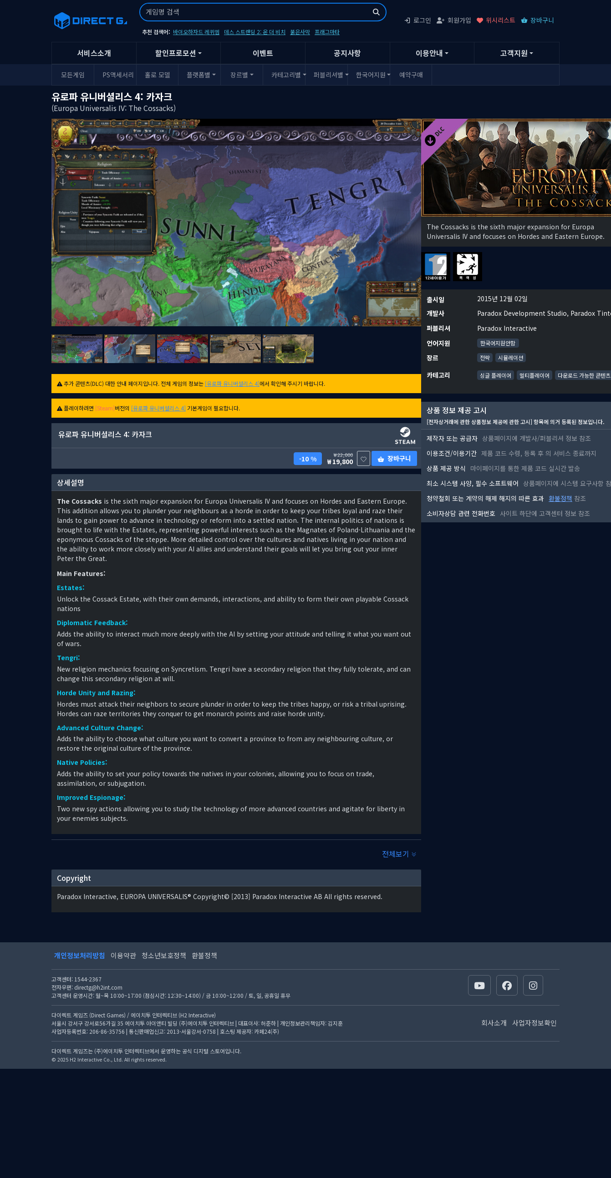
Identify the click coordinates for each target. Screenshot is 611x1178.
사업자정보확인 (534, 1022)
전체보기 (399, 853)
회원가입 (454, 20)
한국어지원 (371, 74)
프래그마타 (327, 31)
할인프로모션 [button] (175, 52)
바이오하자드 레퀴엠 (196, 31)
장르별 (239, 74)
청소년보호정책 (164, 955)
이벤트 (263, 52)
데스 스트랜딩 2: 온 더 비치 (254, 31)
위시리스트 (496, 20)
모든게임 (73, 74)
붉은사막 (300, 31)
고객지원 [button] (514, 52)
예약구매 (411, 74)
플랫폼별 (198, 74)
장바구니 (537, 20)
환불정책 (560, 498)
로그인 (417, 20)
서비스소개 (94, 52)
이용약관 (123, 955)
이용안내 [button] (429, 52)
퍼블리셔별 (328, 74)
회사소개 (494, 1022)
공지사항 (347, 52)
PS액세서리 (117, 74)
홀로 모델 (157, 74)
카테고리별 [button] (286, 74)
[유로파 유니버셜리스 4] (232, 383)
